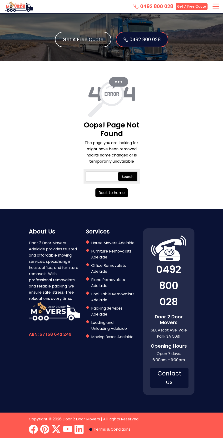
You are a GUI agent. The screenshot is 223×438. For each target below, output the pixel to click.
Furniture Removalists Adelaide (111, 254)
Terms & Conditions (112, 429)
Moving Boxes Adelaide (112, 337)
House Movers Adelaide (112, 243)
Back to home (112, 192)
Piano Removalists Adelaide (108, 282)
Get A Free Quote (191, 6)
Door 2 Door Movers (81, 419)
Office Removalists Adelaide (108, 268)
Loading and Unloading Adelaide (109, 325)
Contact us (169, 378)
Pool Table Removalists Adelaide (112, 297)
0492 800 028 (153, 6)
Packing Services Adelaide (107, 311)
